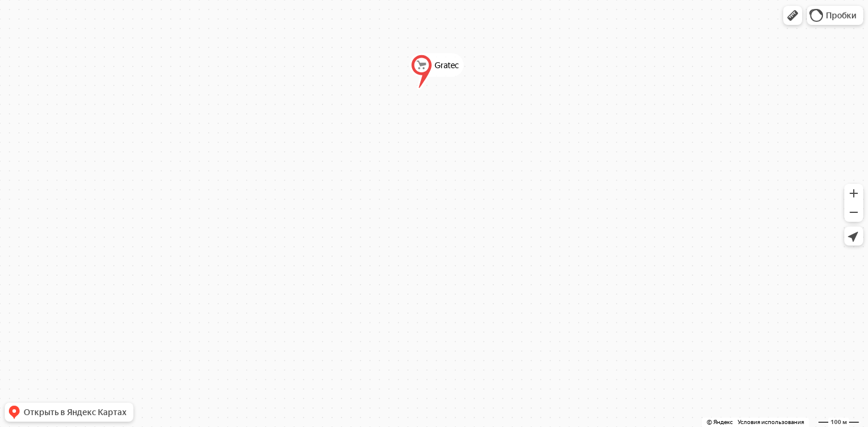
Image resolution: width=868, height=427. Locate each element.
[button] (792, 15)
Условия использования (771, 422)
